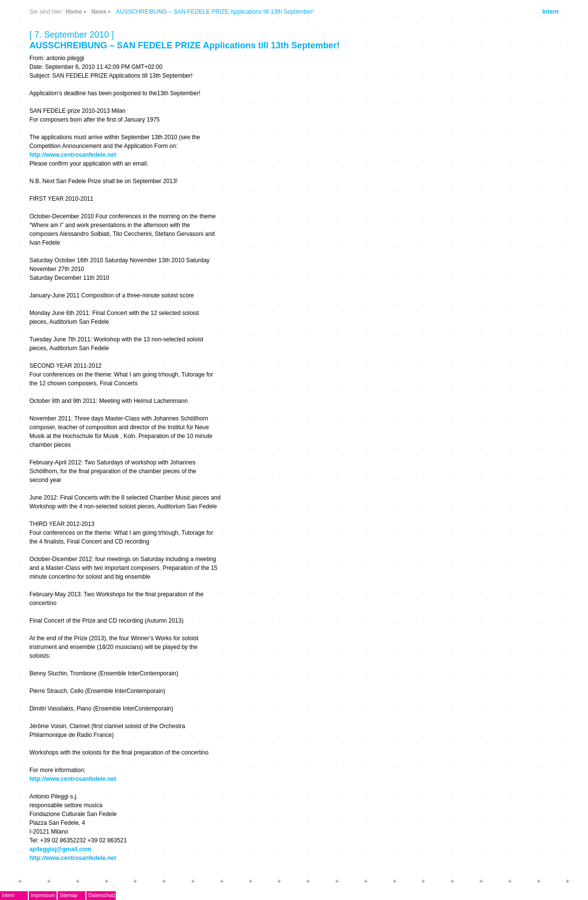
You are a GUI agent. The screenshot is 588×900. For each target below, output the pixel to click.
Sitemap (69, 895)
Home (74, 11)
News (98, 11)
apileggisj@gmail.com (60, 849)
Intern (550, 11)
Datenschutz (102, 895)
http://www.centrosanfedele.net (72, 154)
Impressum (43, 895)
